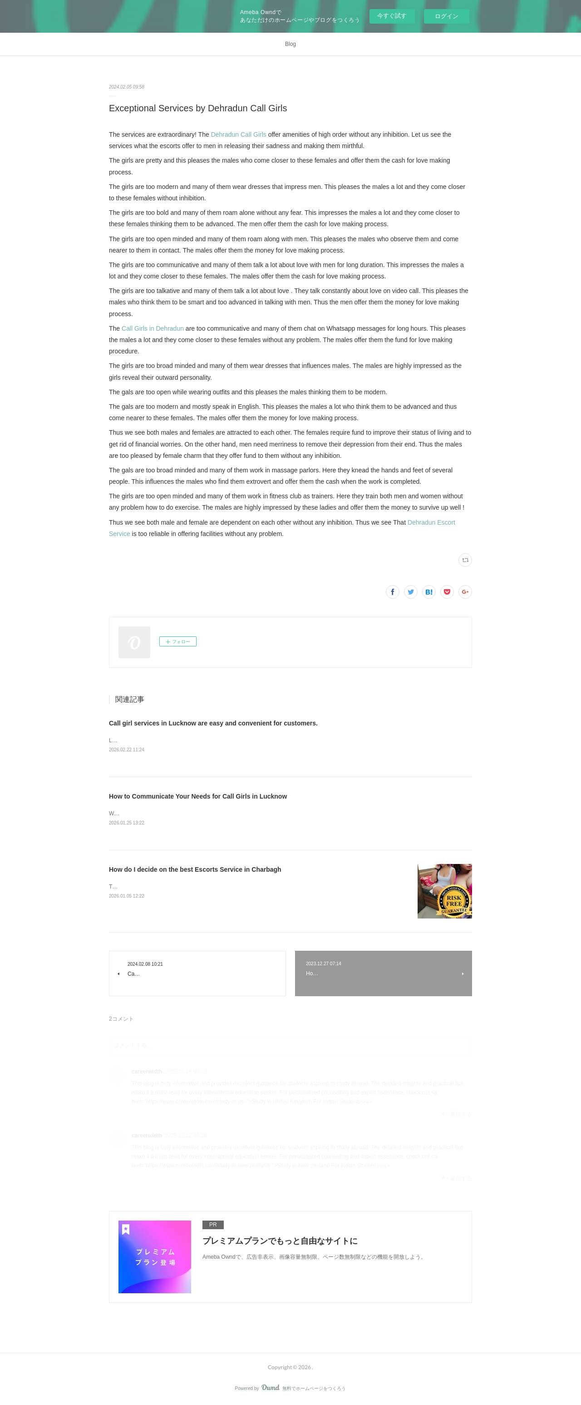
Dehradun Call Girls (238, 134)
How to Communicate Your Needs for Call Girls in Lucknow (198, 796)
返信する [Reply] (457, 1115)
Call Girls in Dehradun (153, 328)
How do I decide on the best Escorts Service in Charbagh (195, 870)
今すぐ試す (392, 15)
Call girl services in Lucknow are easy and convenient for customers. (213, 723)
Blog (290, 44)
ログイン (446, 16)
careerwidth (147, 1072)
